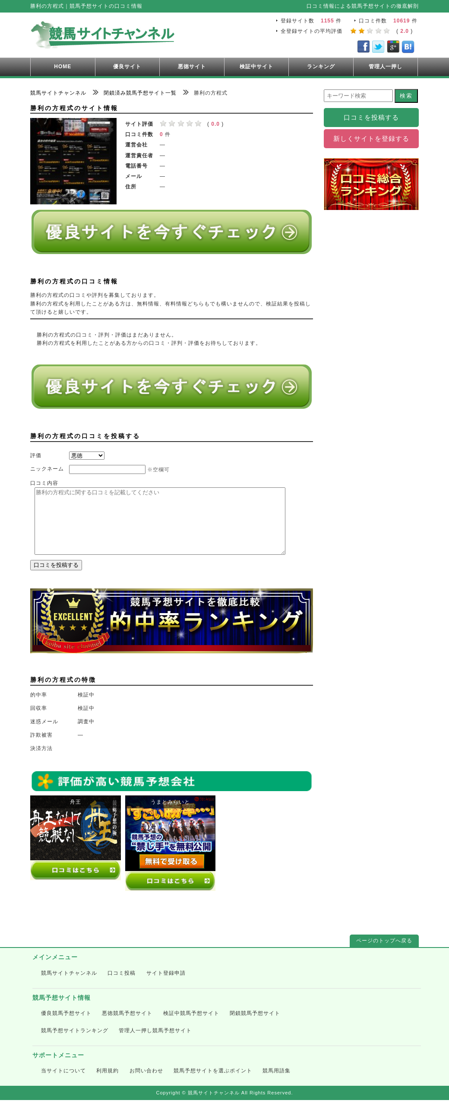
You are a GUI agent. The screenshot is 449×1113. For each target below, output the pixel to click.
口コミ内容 (44, 483)
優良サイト (127, 67)
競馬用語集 (276, 1084)
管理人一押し (385, 67)
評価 (35, 455)
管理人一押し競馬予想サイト (155, 1043)
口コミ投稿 (122, 986)
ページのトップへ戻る (384, 954)
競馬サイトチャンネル (69, 986)
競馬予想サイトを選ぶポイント (213, 1084)
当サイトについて (63, 1084)
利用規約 (107, 1084)
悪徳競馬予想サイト (127, 1026)
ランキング (321, 67)
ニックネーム (47, 469)
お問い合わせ (146, 1084)
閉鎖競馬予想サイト (255, 1026)
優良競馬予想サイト (66, 1026)
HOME (62, 67)
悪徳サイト (192, 67)
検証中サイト (256, 67)
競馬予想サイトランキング (74, 1043)
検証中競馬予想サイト (191, 1026)
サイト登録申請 (166, 986)
